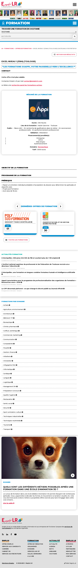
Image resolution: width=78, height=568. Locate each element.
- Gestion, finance (9, 352)
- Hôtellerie (7, 356)
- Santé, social (8, 403)
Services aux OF (34, 551)
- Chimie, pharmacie (10, 326)
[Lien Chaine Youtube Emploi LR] (15, 534)
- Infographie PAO (9, 365)
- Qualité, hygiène (9, 395)
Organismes (32, 546)
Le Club (69, 546)
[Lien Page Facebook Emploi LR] (11, 534)
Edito (51, 549)
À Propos (69, 544)
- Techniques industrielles (12, 416)
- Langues (6, 378)
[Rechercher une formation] (74, 36)
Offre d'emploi (7, 544)
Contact (69, 556)
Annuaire (52, 551)
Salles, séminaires (34, 554)
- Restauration (8, 399)
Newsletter (70, 551)
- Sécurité (6, 408)
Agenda (52, 546)
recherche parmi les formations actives (26, 85)
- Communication (9, 339)
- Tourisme (7, 425)
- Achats (6, 305)
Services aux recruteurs (11, 554)
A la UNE (31, 556)
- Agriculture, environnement (13, 309)
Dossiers (31, 549)
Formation (33, 541)
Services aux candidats (11, 546)
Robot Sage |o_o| (70, 563)
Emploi (5, 541)
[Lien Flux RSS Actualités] (3, 534)
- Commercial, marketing (12, 335)
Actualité (54, 541)
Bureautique (43, 147)
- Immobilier (7, 361)
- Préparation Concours (11, 391)
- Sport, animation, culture (12, 412)
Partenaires (70, 549)
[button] (17, 206)
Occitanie (53, 554)
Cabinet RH (6, 551)
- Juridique (7, 374)
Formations (9, 48)
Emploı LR (71, 541)
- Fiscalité (6, 348)
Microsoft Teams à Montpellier (18, 222)
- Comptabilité (8, 344)
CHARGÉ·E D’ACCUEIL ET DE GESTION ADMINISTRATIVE (56, 223)
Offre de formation (35, 544)
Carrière (5, 549)
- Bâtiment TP (8, 318)
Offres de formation (23, 48)
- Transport (7, 429)
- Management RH (10, 386)
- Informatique (8, 369)
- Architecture (8, 314)
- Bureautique (8, 322)
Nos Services (71, 554)
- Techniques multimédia (12, 421)
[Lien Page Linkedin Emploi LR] (7, 534)
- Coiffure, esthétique (11, 331)
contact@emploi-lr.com (33, 81)
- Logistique (7, 382)
